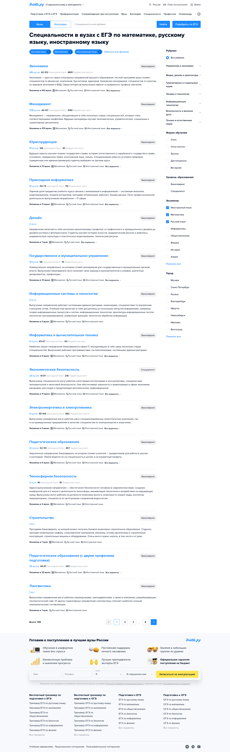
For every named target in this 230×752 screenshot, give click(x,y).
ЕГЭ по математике (129, 704)
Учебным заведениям (41, 746)
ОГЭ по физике (171, 723)
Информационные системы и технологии (63, 294)
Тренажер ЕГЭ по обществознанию (38, 714)
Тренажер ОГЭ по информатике (91, 725)
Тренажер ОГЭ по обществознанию (83, 714)
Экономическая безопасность (54, 369)
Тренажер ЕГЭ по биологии (44, 720)
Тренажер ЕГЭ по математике (45, 707)
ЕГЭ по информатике (130, 718)
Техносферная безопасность (53, 476)
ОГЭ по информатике (174, 718)
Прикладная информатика (51, 180)
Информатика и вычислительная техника (63, 335)
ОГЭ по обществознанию (177, 709)
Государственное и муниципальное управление (68, 256)
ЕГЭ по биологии (128, 713)
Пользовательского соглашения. (176, 684)
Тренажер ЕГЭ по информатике (46, 725)
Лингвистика (40, 586)
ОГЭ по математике (173, 704)
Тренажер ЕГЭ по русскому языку (47, 703)
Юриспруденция (43, 142)
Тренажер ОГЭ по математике (90, 707)
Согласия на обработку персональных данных (125, 684)
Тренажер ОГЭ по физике (88, 730)
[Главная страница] (36, 4)
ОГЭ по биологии (172, 713)
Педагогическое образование (54, 442)
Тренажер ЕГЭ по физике (42, 730)
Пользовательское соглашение (103, 746)
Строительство (41, 518)
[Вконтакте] (187, 746)
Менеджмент (40, 104)
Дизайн (35, 218)
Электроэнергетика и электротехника (60, 407)
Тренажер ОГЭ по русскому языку (92, 703)
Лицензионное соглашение (69, 746)
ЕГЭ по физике (127, 723)
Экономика (38, 66)
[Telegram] (193, 746)
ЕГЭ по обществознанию (132, 709)
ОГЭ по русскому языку (176, 699)
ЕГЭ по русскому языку (131, 699)
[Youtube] (199, 746)
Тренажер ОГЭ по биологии (89, 720)
